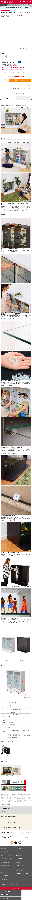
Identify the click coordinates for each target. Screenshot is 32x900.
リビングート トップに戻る (23, 84)
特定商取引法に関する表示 (22, 874)
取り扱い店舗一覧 (5, 862)
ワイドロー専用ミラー (6, 756)
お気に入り (4, 81)
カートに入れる (20, 80)
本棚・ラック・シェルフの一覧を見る (20, 88)
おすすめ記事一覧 (5, 865)
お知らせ (18, 852)
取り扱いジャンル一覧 (6, 858)
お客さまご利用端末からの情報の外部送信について (22, 869)
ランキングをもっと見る (26, 832)
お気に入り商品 (4, 852)
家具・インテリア (26, 4)
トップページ (3, 4)
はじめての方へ (19, 858)
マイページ (3, 872)
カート (2, 869)
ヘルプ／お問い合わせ (21, 848)
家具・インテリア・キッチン (14, 4)
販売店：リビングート (25, 48)
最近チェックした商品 (6, 855)
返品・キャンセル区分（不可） (14, 734)
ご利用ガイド (4, 879)
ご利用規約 (18, 862)
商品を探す (3, 848)
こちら (17, 885)
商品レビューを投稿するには (23, 93)
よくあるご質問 (19, 855)
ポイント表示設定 (5, 876)
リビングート (4, 811)
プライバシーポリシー (21, 865)
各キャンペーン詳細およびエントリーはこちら (13, 69)
